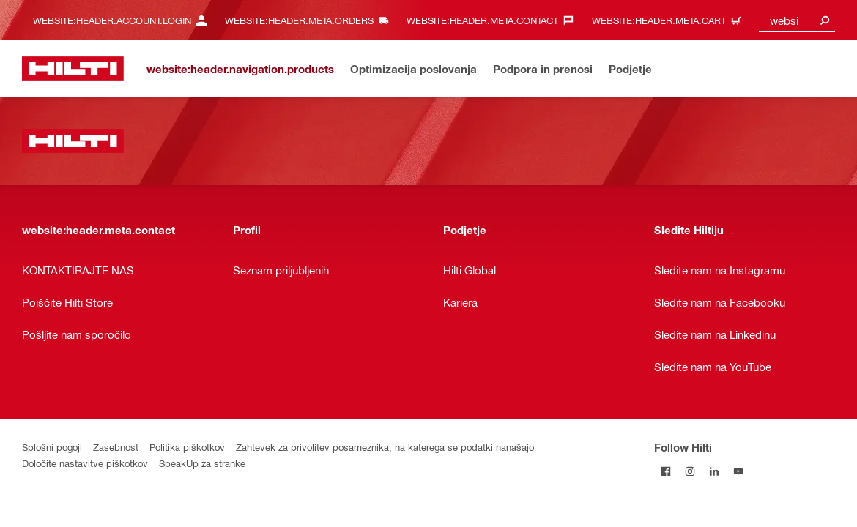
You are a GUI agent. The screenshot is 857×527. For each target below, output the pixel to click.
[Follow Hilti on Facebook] (666, 471)
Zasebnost (115, 446)
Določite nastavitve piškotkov (85, 462)
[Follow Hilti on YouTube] (739, 471)
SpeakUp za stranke (202, 462)
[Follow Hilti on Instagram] (690, 471)
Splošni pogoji (52, 446)
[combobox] (797, 20)
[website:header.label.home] (73, 68)
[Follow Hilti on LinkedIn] (714, 471)
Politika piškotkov (187, 446)
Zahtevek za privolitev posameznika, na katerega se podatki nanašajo (385, 446)
